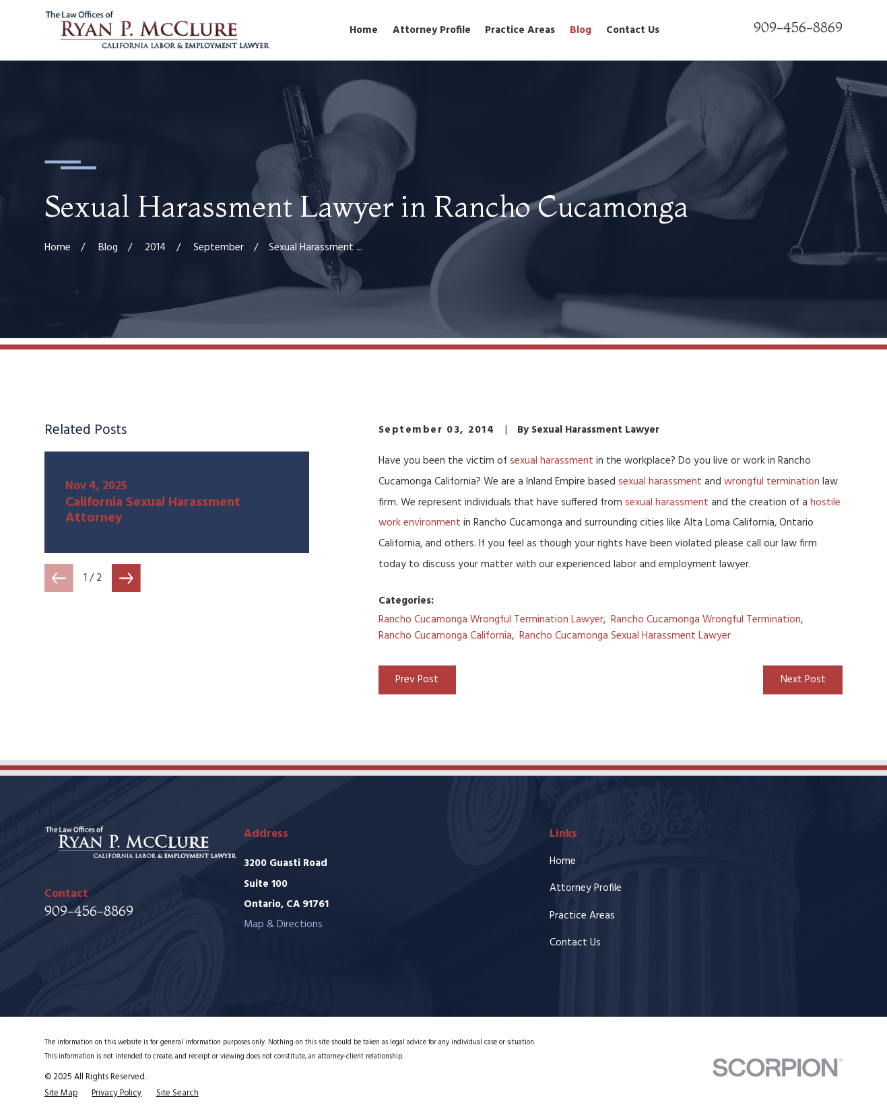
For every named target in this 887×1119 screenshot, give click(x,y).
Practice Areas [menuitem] (520, 30)
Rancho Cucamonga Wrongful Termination (706, 620)
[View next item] (126, 578)
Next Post (803, 680)
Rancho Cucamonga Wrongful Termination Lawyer (491, 620)
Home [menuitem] (364, 30)
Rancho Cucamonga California (445, 636)
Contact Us (575, 943)
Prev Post (416, 680)
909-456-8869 (798, 27)
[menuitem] (60, 1093)
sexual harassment (551, 461)
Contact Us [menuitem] (632, 30)
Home (563, 861)
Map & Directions (283, 924)
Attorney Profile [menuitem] (432, 30)
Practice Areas (582, 916)
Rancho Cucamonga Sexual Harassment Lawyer (625, 636)
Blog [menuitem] (580, 30)
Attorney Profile (586, 888)
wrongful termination (772, 482)
